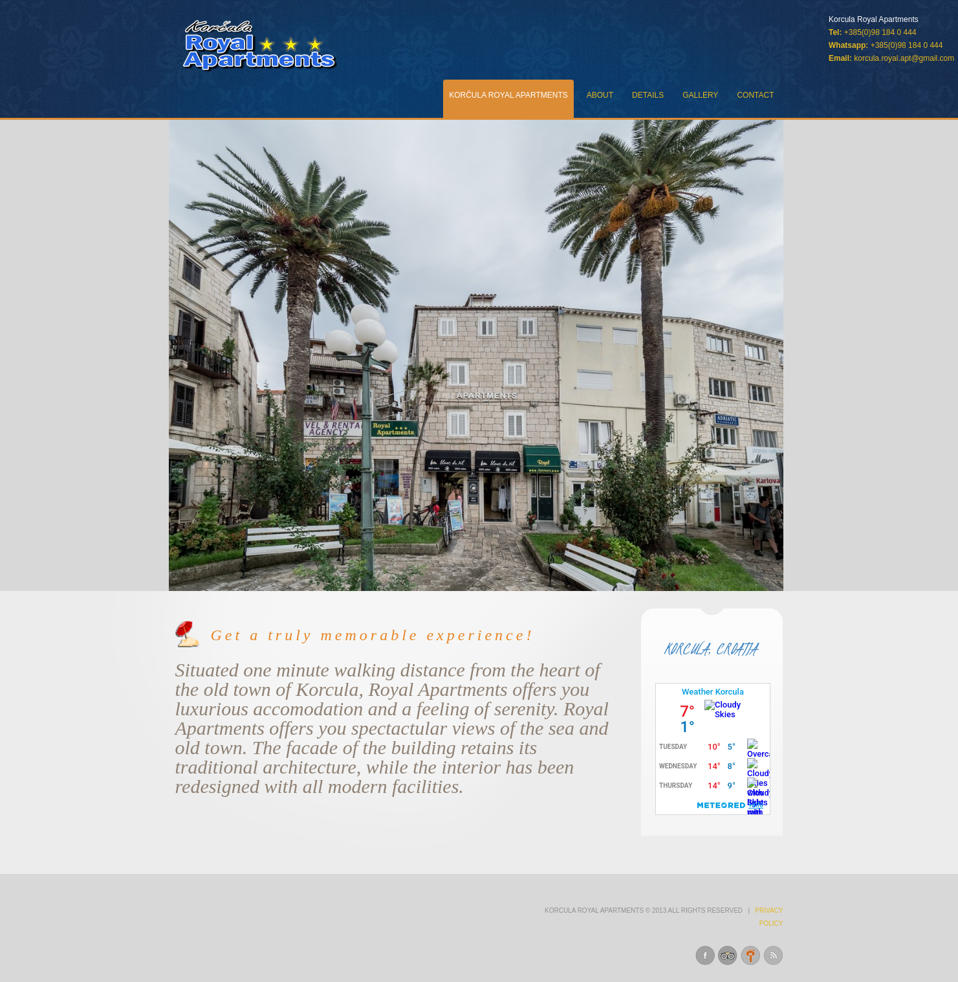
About (600, 95)
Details (648, 95)
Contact (755, 95)
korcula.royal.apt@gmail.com (904, 58)
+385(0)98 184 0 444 (907, 45)
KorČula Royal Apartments (508, 95)
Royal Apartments (260, 45)
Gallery (700, 95)
